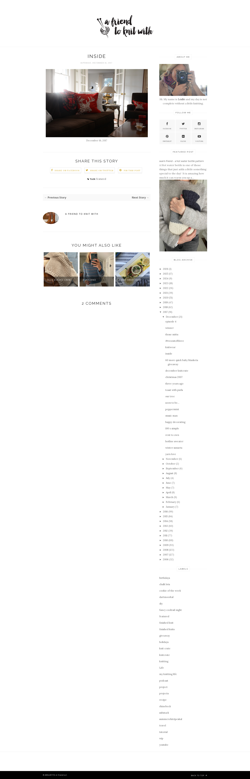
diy (161, 603)
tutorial (163, 732)
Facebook (167, 125)
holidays (164, 642)
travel (162, 725)
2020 (166, 297)
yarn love (170, 454)
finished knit (166, 622)
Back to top (199, 775)
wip (161, 738)
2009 (166, 545)
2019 (166, 302)
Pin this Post (132, 170)
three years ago (174, 383)
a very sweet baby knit (130, 282)
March (170, 497)
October (171, 463)
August (170, 473)
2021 (165, 292)
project (163, 687)
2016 (166, 511)
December (172, 316)
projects (164, 693)
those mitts (171, 334)
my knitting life (168, 674)
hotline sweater (174, 441)
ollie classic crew (59, 280)
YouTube (199, 138)
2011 (165, 535)
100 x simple (172, 428)
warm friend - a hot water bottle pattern (181, 161)
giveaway (164, 635)
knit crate (164, 648)
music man (171, 415)
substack (164, 712)
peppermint (172, 409)
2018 (165, 307)
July (168, 478)
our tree (170, 396)
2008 (166, 549)
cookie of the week (170, 590)
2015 (165, 516)
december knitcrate (176, 370)
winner (169, 327)
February (171, 501)
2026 (166, 268)
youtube (163, 744)
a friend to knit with (81, 213)
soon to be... (172, 402)
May (168, 487)
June (169, 482)
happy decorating (175, 422)
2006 (166, 559)
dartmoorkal (166, 597)
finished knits (167, 629)
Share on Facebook (67, 170)
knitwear (170, 347)
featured (101, 178)
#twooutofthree (174, 340)
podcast (163, 680)
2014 (166, 521)
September (172, 468)
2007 (166, 554)
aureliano (89, 280)
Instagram (199, 125)
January (170, 506)
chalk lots (164, 584)
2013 (166, 525)
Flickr (183, 138)
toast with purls (174, 389)
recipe (163, 699)
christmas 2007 (174, 377)
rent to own (172, 434)
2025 (166, 273)
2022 (166, 288)
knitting (163, 661)
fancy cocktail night (170, 609)
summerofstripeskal (170, 719)
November (172, 458)
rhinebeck (165, 706)
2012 (165, 530)
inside (168, 353)
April (169, 492)
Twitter (183, 125)
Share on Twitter (101, 170)
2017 (165, 311)
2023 (166, 283)
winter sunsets (173, 447)
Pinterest (167, 138)
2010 (166, 540)
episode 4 (170, 321)
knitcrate (164, 654)
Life (161, 667)
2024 (166, 278)
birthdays (164, 577)
